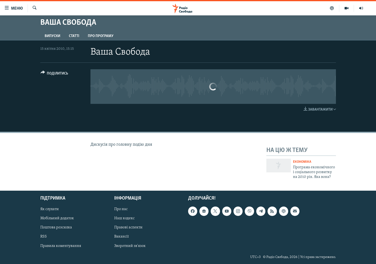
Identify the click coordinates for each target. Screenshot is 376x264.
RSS (43, 237)
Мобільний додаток (57, 218)
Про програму (100, 36)
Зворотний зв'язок (130, 246)
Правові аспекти (128, 227)
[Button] (54, 74)
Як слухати (49, 209)
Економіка (302, 162)
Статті (74, 36)
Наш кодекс (124, 218)
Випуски (52, 36)
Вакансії (121, 237)
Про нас (121, 209)
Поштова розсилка (56, 227)
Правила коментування (60, 246)
